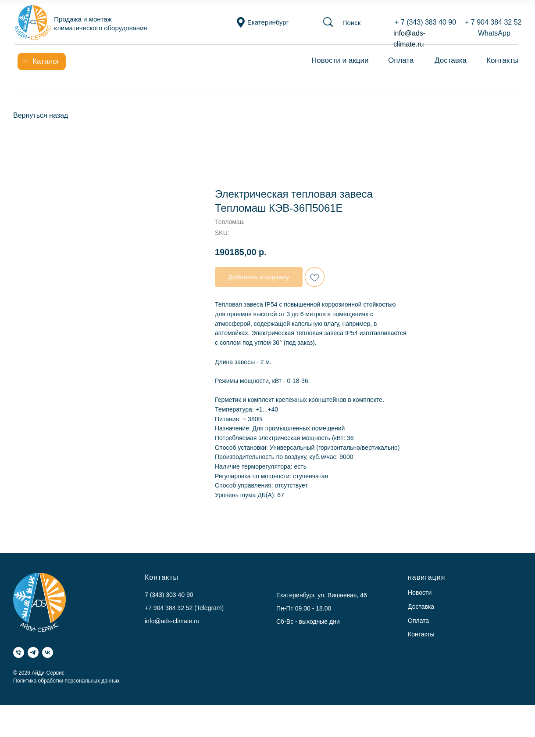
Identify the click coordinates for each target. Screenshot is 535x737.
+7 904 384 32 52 (169, 607)
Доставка (451, 60)
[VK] (47, 652)
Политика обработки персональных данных (66, 681)
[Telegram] (33, 652)
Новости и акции (339, 60)
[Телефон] (18, 652)
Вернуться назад (40, 115)
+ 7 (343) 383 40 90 (425, 22)
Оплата (401, 60)
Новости (420, 592)
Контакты (502, 60)
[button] (351, 22)
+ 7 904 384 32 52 (493, 22)
